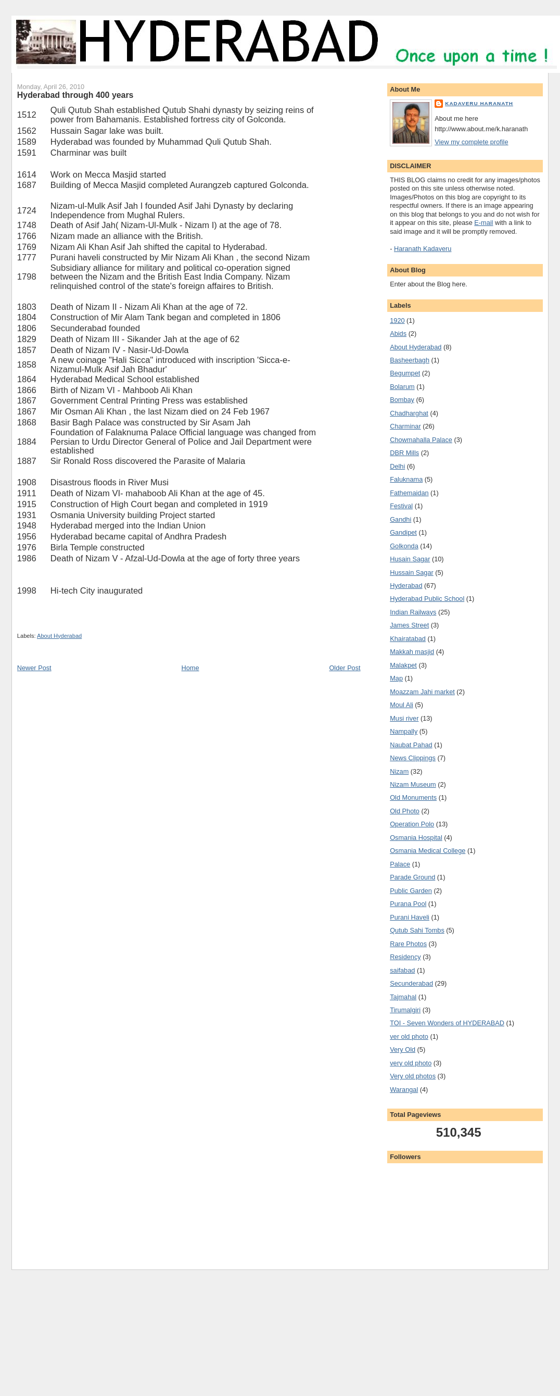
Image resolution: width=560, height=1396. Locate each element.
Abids (398, 333)
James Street (409, 625)
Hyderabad (406, 585)
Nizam (399, 771)
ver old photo (409, 1036)
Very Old (402, 1049)
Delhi (397, 466)
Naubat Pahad (411, 745)
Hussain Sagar (412, 572)
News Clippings (413, 758)
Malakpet (403, 665)
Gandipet (403, 532)
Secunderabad (411, 983)
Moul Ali (401, 705)
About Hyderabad (59, 636)
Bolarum (402, 387)
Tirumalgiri (405, 1010)
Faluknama (406, 479)
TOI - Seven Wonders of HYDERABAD (447, 1023)
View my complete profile (471, 142)
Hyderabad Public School (427, 598)
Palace (400, 864)
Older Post (344, 668)
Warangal (404, 1089)
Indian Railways (413, 612)
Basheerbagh (409, 360)
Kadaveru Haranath (479, 103)
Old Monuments (413, 797)
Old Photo (404, 811)
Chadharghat (409, 413)
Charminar (405, 426)
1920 (397, 320)
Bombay (402, 400)
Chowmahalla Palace (421, 440)
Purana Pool (408, 904)
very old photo (410, 1063)
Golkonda (404, 546)
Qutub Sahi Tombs (417, 930)
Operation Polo (412, 824)
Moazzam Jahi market (422, 692)
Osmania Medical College (427, 850)
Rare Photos (408, 944)
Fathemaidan (409, 493)
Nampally (403, 731)
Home (190, 668)
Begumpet (405, 373)
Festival (401, 506)
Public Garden (411, 891)
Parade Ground (412, 877)
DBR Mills (404, 453)
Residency (405, 957)
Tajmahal (403, 997)
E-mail (483, 223)
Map (396, 678)
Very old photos (413, 1076)
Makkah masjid (412, 652)
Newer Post (34, 668)
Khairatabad (408, 639)
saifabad (402, 970)
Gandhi (400, 519)
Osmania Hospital (416, 837)
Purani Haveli (409, 917)
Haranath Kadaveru (422, 249)
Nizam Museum (413, 784)
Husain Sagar (410, 559)
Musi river (404, 718)
